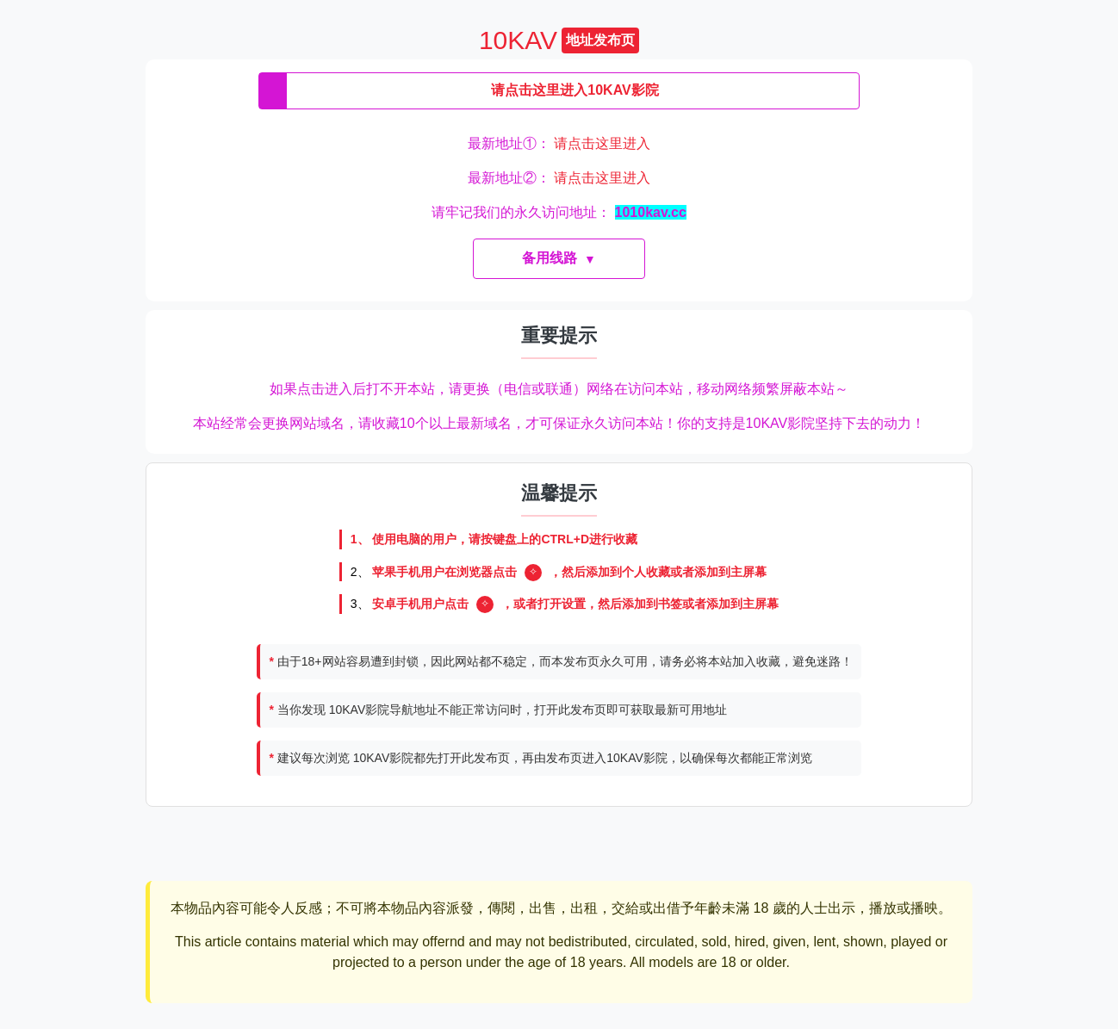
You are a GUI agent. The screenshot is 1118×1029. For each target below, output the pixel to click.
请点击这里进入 (602, 143)
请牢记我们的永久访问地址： (559, 212)
